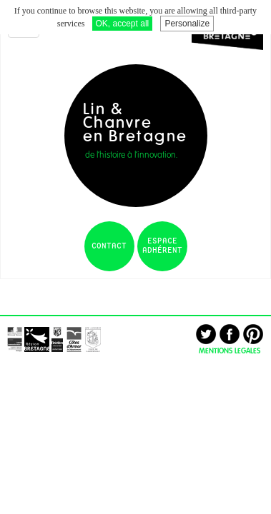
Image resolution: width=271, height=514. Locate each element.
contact (109, 246)
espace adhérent (162, 246)
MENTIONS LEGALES (229, 350)
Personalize (187, 24)
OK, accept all (122, 24)
